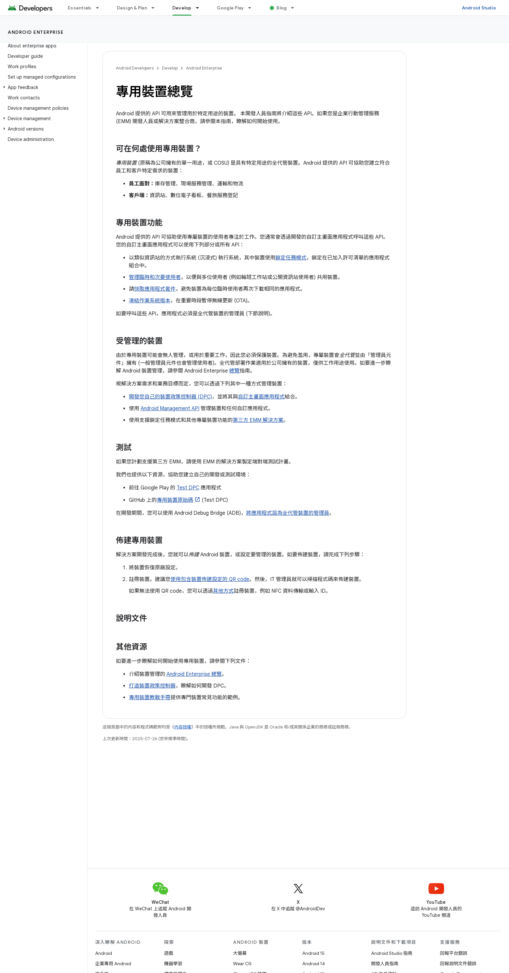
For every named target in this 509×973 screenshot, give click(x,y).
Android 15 (313, 953)
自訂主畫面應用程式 (261, 397)
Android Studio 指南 (391, 953)
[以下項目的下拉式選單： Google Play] (252, 8)
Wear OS (242, 964)
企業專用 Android (113, 964)
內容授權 (182, 727)
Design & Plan (132, 8)
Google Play (230, 8)
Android (103, 953)
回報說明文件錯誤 (458, 964)
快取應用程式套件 (155, 289)
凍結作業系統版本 (149, 300)
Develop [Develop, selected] (182, 8)
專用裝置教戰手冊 (149, 697)
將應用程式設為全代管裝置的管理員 (287, 513)
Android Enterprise (36, 32)
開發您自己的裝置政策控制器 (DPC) (170, 397)
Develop (170, 68)
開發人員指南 (384, 964)
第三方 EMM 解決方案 (258, 420)
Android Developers (135, 68)
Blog (282, 8)
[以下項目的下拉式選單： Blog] (295, 8)
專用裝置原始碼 (175, 500)
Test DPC (188, 488)
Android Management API (170, 408)
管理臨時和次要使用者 (155, 277)
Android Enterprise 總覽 (194, 674)
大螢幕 (240, 953)
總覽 (234, 371)
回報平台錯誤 (453, 953)
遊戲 (168, 953)
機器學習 (173, 964)
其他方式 (223, 591)
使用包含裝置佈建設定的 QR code (209, 579)
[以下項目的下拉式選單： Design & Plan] (156, 8)
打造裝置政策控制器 (152, 686)
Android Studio (479, 8)
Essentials (80, 8)
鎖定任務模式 (290, 258)
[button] (42, 87)
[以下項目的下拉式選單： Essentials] (100, 8)
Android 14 (313, 964)
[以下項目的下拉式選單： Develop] (200, 8)
